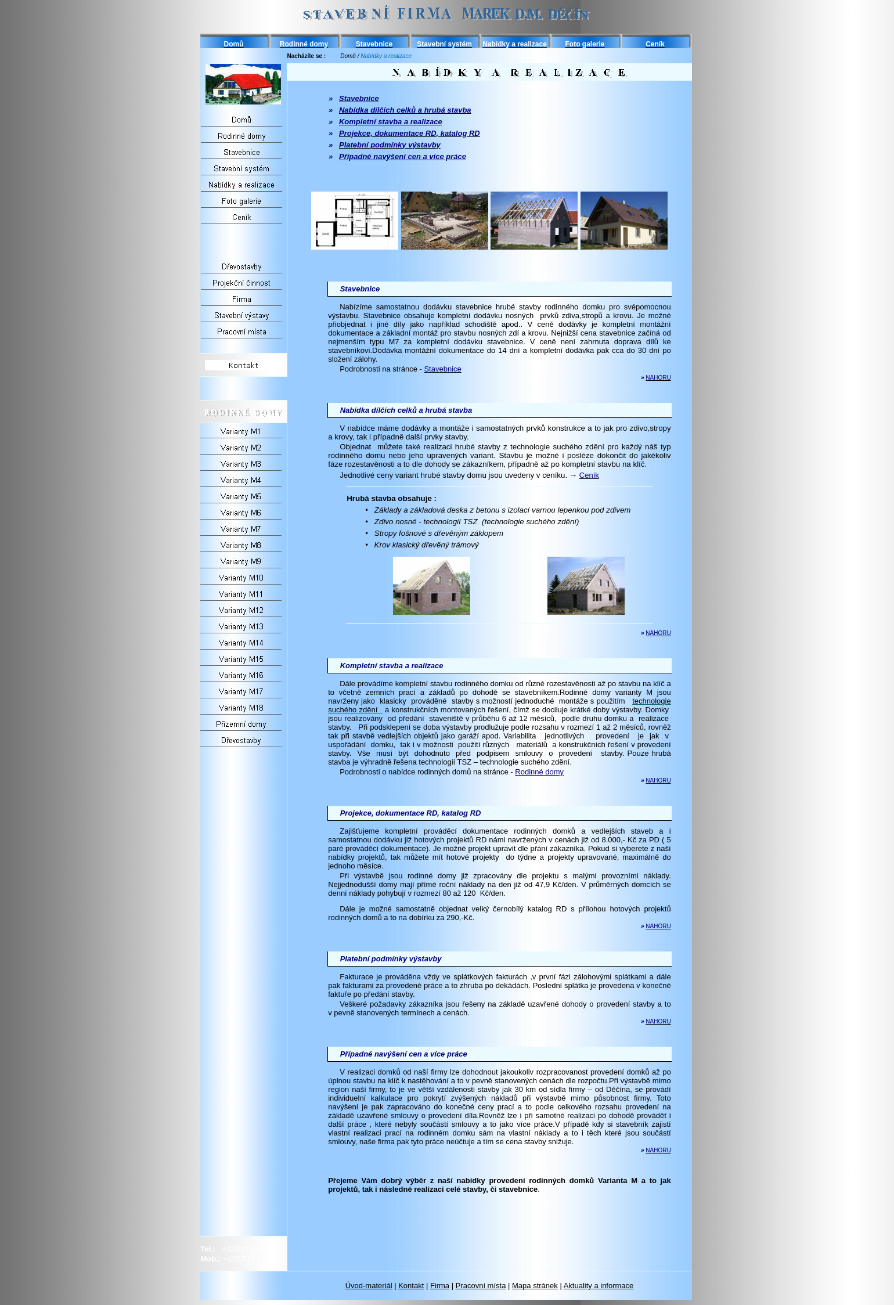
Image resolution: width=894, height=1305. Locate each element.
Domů (348, 56)
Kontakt (411, 1285)
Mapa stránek (535, 1285)
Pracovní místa (481, 1285)
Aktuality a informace (599, 1285)
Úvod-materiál (368, 1285)
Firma (439, 1285)
